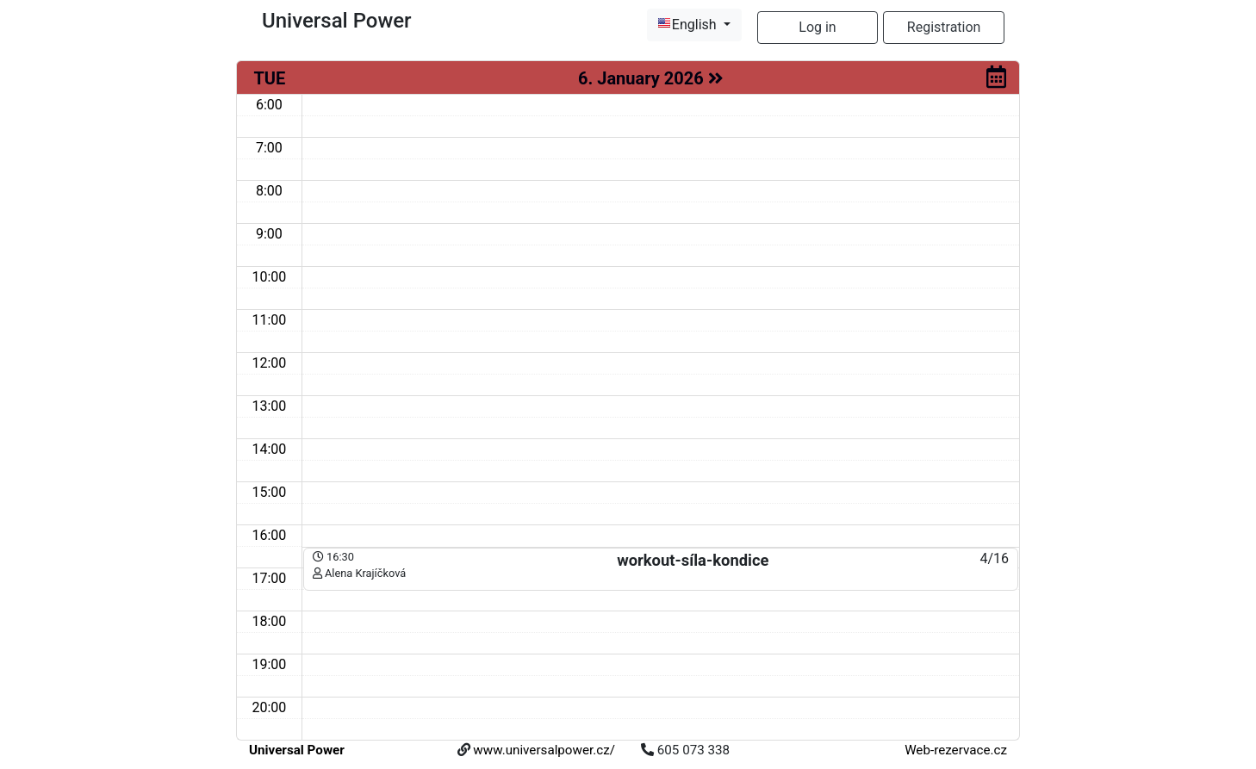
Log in (817, 27)
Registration (944, 27)
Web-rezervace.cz (956, 750)
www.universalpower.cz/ (544, 750)
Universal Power (297, 750)
